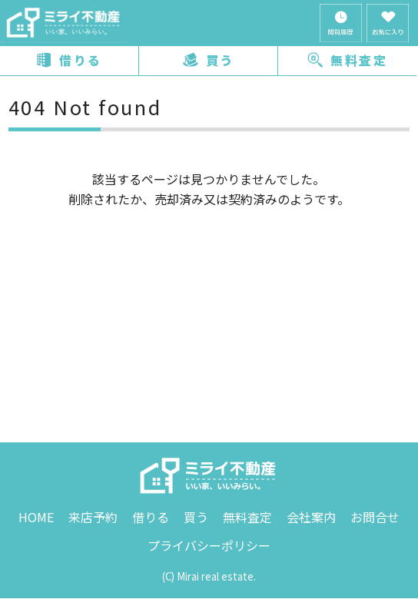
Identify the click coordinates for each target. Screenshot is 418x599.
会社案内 (311, 517)
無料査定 (347, 60)
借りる (68, 60)
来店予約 (93, 517)
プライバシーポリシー (209, 545)
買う (208, 60)
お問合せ (375, 517)
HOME (36, 517)
